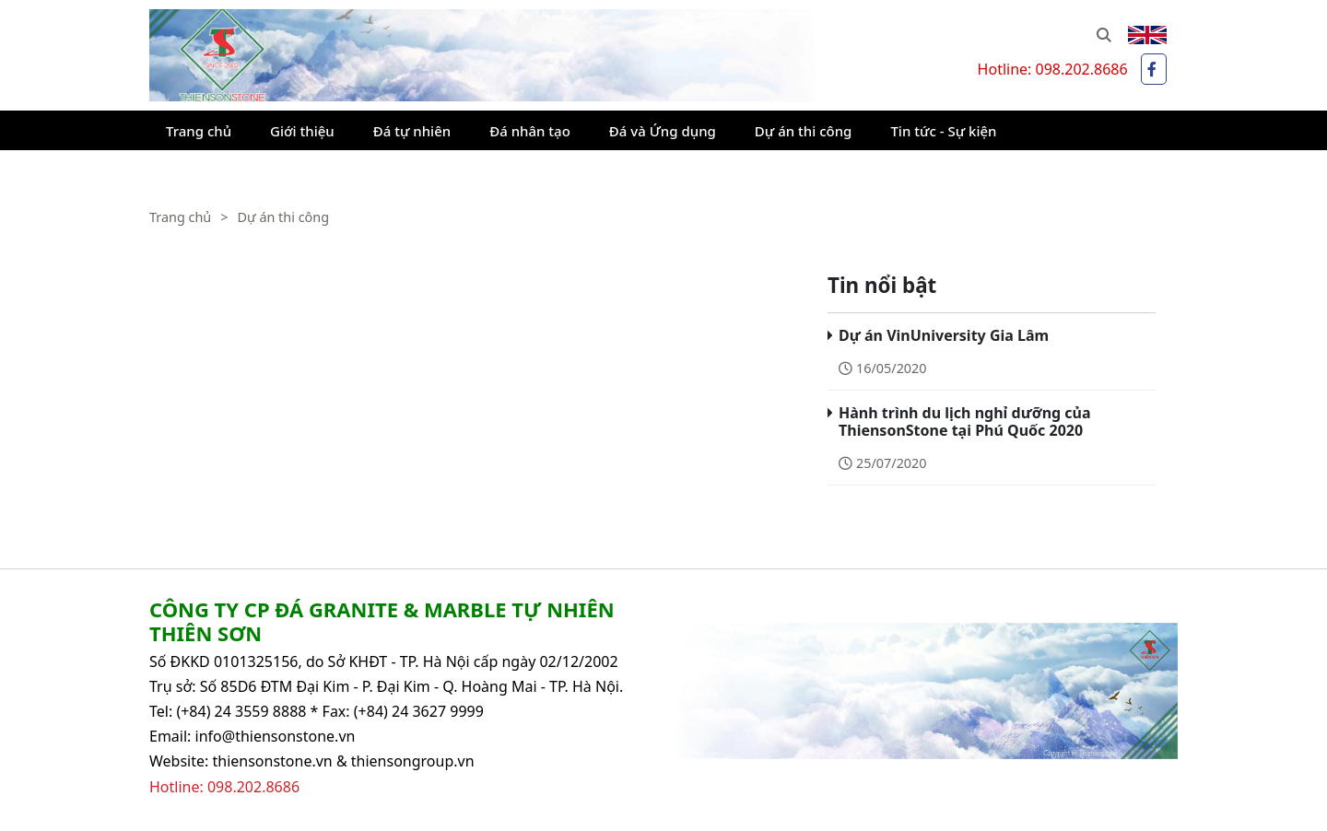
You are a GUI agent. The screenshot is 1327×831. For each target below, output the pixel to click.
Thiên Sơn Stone (206, 18)
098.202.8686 (1081, 69)
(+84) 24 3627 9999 (419, 711)
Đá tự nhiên (412, 131)
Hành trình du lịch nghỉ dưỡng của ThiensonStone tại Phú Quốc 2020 (965, 421)
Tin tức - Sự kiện (943, 131)
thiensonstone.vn (272, 761)
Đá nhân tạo (529, 131)
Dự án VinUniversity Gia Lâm (944, 335)
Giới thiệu (302, 131)
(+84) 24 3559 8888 (241, 711)
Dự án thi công (803, 131)
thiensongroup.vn (413, 761)
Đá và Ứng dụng (662, 131)
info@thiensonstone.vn (275, 736)
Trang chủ (198, 131)
